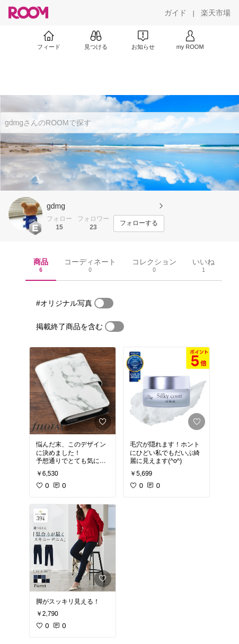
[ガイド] (175, 13)
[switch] (103, 303)
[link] (73, 390)
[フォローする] (138, 223)
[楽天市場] (216, 13)
